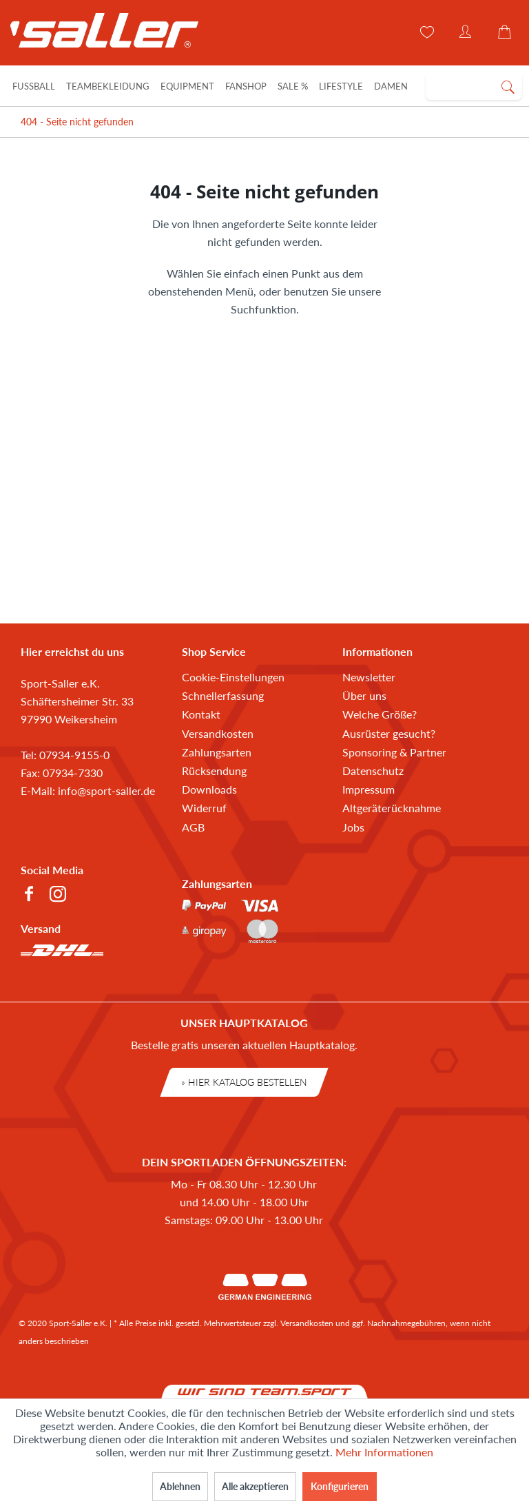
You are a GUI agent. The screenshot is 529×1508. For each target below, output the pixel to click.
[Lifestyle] (341, 86)
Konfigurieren (340, 1486)
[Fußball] (34, 86)
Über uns (364, 695)
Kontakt (201, 714)
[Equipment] (187, 86)
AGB (193, 827)
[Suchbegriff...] (474, 86)
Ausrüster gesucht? (388, 733)
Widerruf (204, 807)
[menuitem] (474, 86)
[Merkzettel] (425, 32)
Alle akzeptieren (255, 1486)
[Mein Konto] (466, 32)
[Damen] (391, 86)
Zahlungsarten (216, 751)
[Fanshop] (246, 86)
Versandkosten (217, 733)
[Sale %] (292, 86)
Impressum (368, 789)
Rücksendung (214, 770)
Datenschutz (373, 770)
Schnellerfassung (223, 695)
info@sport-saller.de (106, 790)
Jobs (353, 827)
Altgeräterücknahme (391, 807)
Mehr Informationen (384, 1451)
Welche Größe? (379, 714)
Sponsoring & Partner (394, 751)
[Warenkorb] (507, 32)
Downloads (209, 789)
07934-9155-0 (74, 754)
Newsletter (368, 676)
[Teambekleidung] (108, 86)
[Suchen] (507, 86)
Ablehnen (180, 1486)
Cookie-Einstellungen (233, 676)
